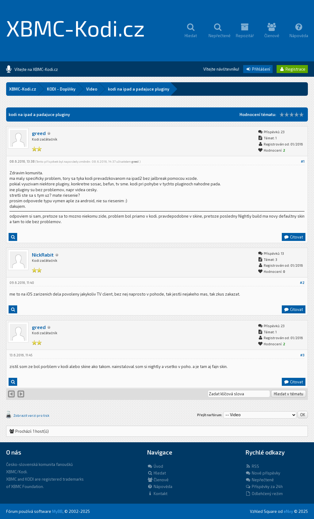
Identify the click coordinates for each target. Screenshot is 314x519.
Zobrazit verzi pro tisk (31, 415)
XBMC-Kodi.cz (75, 27)
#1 (302, 161)
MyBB (57, 511)
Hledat (156, 473)
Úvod (155, 466)
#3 (302, 355)
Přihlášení (258, 69)
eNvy (288, 511)
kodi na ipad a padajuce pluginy (138, 89)
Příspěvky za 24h (264, 486)
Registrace (292, 69)
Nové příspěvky (262, 473)
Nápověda (159, 486)
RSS (252, 466)
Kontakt (157, 493)
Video (91, 89)
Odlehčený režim (264, 493)
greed (39, 133)
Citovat (293, 236)
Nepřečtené (259, 479)
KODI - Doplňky (61, 89)
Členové (158, 479)
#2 (302, 283)
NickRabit (43, 255)
